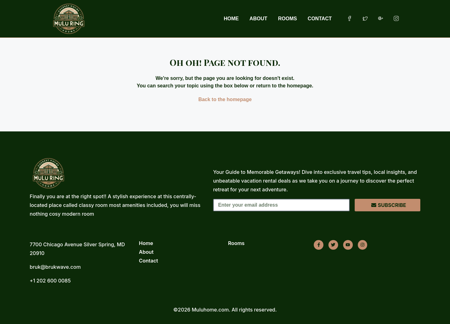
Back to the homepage (225, 99)
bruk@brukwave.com (55, 267)
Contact (148, 261)
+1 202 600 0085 (50, 280)
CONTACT (320, 18)
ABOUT (258, 18)
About (146, 252)
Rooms (236, 243)
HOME (231, 18)
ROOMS (287, 18)
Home (146, 243)
